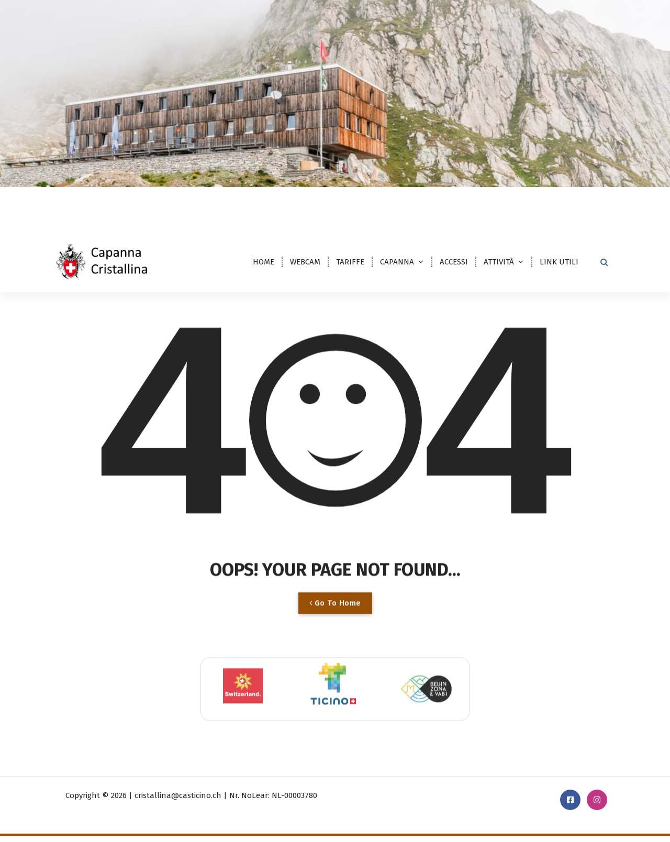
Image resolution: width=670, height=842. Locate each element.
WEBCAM (305, 262)
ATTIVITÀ (499, 262)
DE (88, 202)
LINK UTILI (559, 262)
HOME (263, 262)
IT (66, 202)
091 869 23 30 (510, 201)
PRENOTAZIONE (580, 200)
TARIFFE (350, 262)
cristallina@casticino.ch (426, 201)
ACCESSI (454, 262)
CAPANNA (397, 262)
